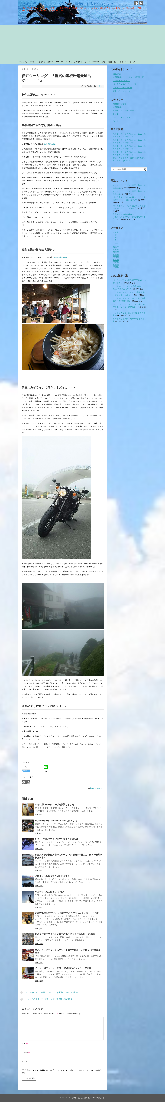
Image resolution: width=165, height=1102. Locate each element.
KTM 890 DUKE (119, 104)
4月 (116, 235)
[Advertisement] (82, 42)
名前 (25, 1043)
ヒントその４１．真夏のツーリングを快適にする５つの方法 (49, 993)
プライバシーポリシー (27, 62)
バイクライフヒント (121, 117)
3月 (116, 237)
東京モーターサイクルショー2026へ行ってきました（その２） (65, 934)
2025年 (116, 247)
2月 (116, 240)
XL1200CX (117, 107)
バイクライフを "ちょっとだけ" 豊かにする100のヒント (68, 4)
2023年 (116, 252)
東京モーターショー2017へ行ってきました (56, 820)
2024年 (116, 250)
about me (59, 62)
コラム (99, 86)
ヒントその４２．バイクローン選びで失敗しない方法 (46, 999)
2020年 (116, 260)
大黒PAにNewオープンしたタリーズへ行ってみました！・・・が (67, 913)
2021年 (116, 257)
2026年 (116, 232)
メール (26, 1052)
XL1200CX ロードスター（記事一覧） (103, 62)
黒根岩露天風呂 (50, 144)
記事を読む (39, 814)
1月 (116, 243)
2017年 (116, 267)
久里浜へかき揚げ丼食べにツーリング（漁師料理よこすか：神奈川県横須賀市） (129, 216)
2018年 (116, 265)
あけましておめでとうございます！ (52, 876)
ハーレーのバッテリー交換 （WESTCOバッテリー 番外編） (64, 968)
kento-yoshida (96, 788)
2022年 (116, 255)
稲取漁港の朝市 (60, 257)
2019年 (116, 262)
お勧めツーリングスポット (124, 110)
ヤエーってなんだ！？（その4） (51, 892)
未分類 (116, 121)
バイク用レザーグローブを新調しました (54, 804)
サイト (25, 1061)
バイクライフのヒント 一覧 (75, 62)
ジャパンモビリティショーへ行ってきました (56, 838)
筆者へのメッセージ (127, 62)
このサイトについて (46, 62)
